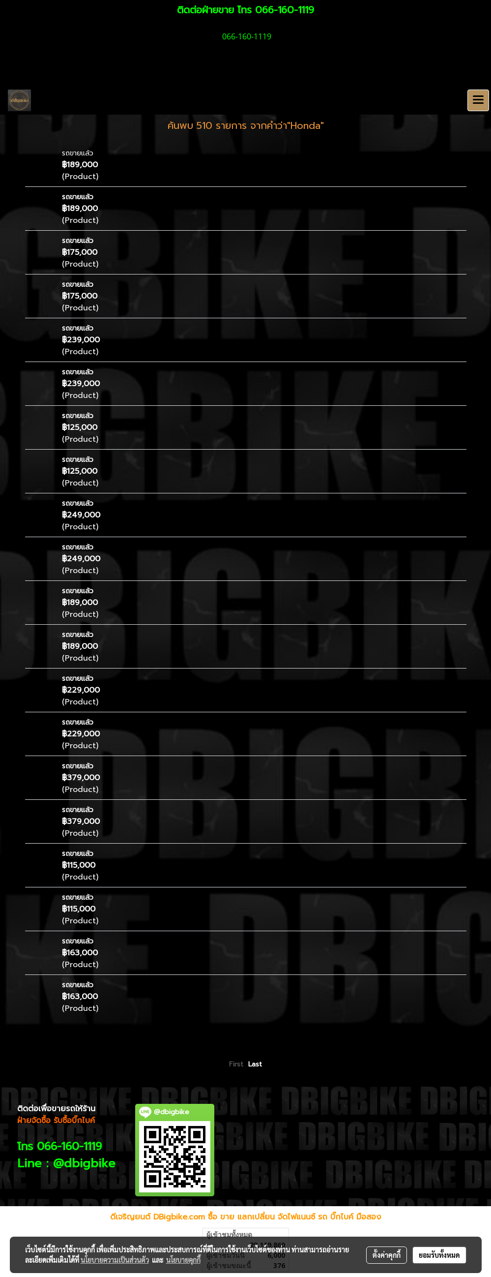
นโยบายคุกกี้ (183, 1259)
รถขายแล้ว (77, 153)
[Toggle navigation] (478, 100)
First (236, 1064)
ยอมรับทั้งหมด (439, 1254)
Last (255, 1064)
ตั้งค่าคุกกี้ (387, 1254)
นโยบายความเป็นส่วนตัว (115, 1259)
